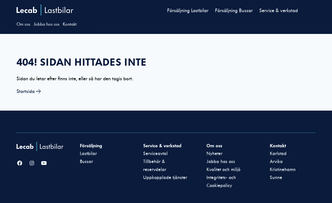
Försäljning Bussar (234, 10)
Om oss (23, 24)
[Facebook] (20, 163)
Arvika (276, 161)
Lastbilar (88, 153)
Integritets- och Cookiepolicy (221, 181)
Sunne (276, 177)
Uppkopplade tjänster (165, 177)
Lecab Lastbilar (45, 9)
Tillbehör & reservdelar (154, 165)
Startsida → (29, 91)
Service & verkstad (278, 10)
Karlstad (278, 153)
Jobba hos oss (46, 24)
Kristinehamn (283, 169)
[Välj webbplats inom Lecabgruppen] (89, 25)
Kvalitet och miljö (223, 169)
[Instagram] (32, 163)
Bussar (86, 161)
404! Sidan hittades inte (81, 62)
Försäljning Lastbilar (187, 10)
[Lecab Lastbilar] (41, 146)
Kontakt (70, 24)
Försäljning (91, 146)
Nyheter (214, 153)
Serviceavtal (155, 153)
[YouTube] (44, 163)
